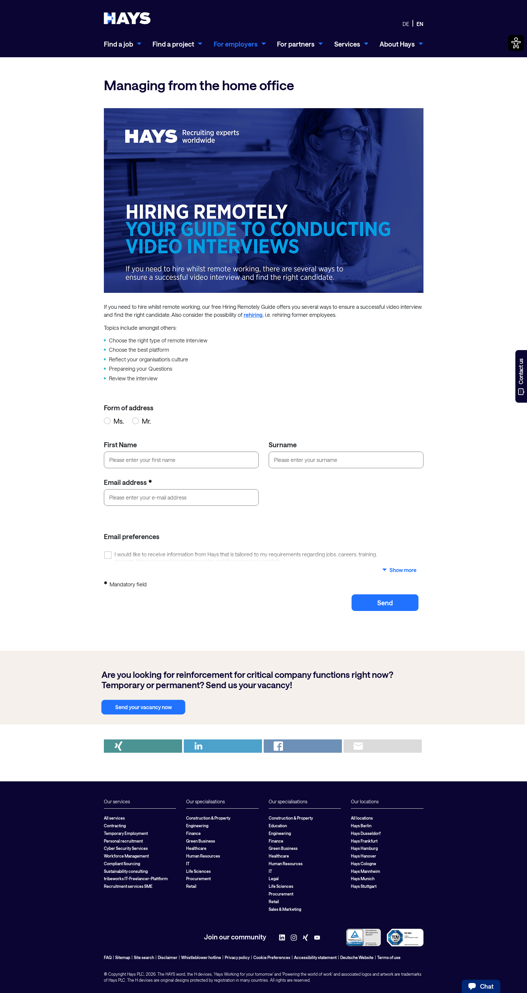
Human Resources (203, 856)
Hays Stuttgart (364, 886)
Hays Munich (363, 878)
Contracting (115, 825)
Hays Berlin (361, 825)
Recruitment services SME (128, 886)
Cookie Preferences (271, 957)
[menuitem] (122, 44)
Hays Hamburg (364, 848)
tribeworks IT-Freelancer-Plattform (136, 878)
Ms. (114, 421)
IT (187, 863)
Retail (191, 886)
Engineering (197, 825)
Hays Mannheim (365, 871)
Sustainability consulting (126, 871)
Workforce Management (126, 856)
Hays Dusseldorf (366, 833)
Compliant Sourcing (122, 863)
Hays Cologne (363, 863)
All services (114, 818)
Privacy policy (237, 957)
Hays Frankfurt (364, 841)
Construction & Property (208, 818)
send (385, 603)
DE (405, 24)
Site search (144, 957)
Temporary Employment (126, 833)
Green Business (200, 841)
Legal (274, 878)
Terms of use (388, 957)
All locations (362, 818)
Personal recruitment (123, 841)
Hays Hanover (363, 856)
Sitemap (122, 957)
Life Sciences (198, 871)
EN (419, 24)
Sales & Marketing (285, 909)
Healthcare (196, 848)
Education (278, 825)
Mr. (141, 421)
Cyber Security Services (126, 848)
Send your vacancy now (143, 707)
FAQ (108, 957)
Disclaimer (167, 957)
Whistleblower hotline (201, 957)
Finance (193, 833)
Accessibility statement (315, 957)
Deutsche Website (357, 957)
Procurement (198, 878)
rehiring (253, 314)
